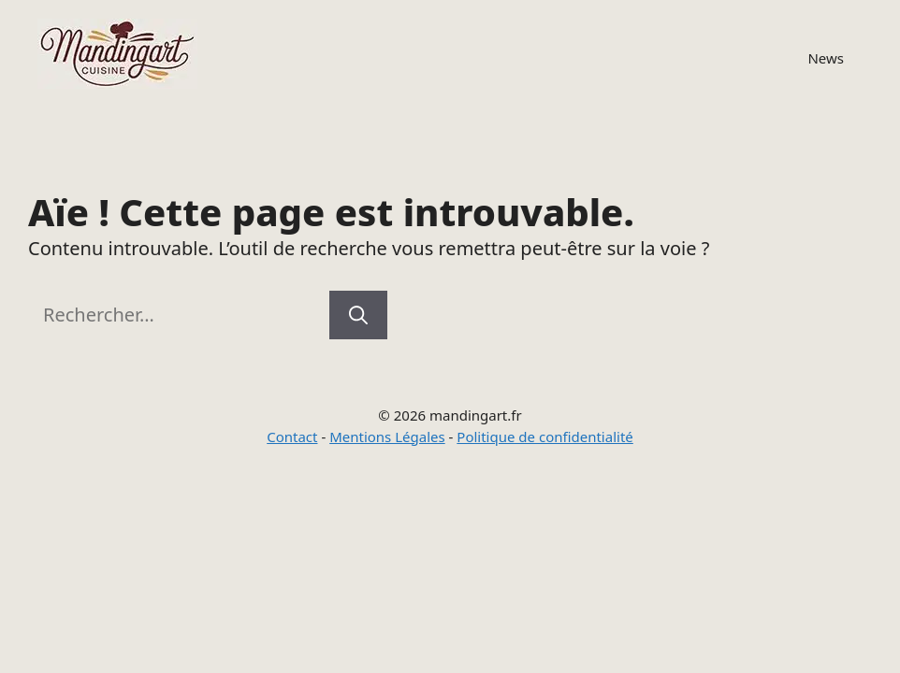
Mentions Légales (387, 436)
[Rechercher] (358, 315)
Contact (292, 436)
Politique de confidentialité (544, 436)
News (825, 58)
